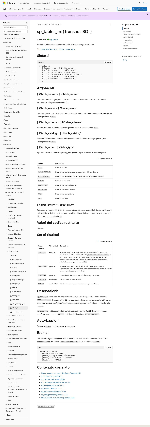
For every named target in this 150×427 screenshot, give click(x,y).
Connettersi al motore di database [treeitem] (14, 52)
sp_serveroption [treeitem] (15, 294)
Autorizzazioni (128, 43)
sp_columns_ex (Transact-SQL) (53, 379)
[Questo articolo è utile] (123, 59)
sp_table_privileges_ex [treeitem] (17, 298)
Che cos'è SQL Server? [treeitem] (13, 40)
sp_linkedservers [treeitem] (15, 285)
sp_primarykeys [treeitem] (15, 290)
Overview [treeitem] (11, 193)
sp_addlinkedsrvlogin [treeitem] (17, 257)
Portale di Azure (124, 9)
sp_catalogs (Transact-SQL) (51, 376)
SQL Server (55, 24)
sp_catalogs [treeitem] (14, 261)
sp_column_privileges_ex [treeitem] (18, 265)
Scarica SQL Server (139, 9)
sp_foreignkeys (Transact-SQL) (53, 385)
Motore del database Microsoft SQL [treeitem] (16, 45)
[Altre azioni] (111, 24)
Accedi (145, 3)
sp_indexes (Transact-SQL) (51, 388)
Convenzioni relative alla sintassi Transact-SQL (57, 49)
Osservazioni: (127, 40)
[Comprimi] (27, 23)
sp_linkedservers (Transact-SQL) (53, 391)
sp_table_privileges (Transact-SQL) (54, 394)
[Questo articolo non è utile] (126, 59)
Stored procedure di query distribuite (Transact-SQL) (61, 373)
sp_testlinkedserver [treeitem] (16, 306)
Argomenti (127, 31)
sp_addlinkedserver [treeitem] (16, 253)
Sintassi (126, 28)
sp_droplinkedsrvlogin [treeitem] (17, 273)
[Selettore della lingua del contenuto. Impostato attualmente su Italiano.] (7, 423)
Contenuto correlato (130, 48)
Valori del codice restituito (132, 34)
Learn (39, 24)
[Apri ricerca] (140, 3)
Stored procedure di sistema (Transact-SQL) (58, 397)
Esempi (125, 46)
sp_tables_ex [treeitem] (14, 302)
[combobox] (15, 27)
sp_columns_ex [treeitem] (15, 269)
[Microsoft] (4, 3)
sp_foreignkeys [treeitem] (15, 277)
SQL (46, 24)
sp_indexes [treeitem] (13, 282)
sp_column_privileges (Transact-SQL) (55, 382)
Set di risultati (128, 37)
